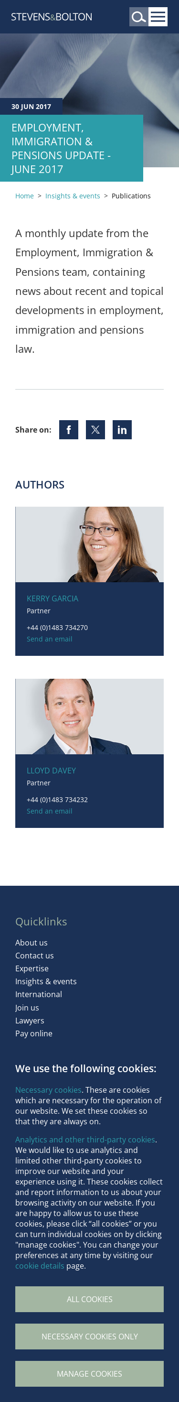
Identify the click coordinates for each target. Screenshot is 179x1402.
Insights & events (72, 195)
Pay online (34, 1033)
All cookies (90, 1299)
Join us (27, 1007)
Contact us (34, 955)
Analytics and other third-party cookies (85, 1139)
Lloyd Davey (51, 770)
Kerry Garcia (52, 598)
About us (31, 942)
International (38, 994)
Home (24, 195)
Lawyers (29, 1020)
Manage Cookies (89, 1374)
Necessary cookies (48, 1090)
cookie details (39, 1266)
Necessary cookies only (90, 1336)
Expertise (32, 968)
